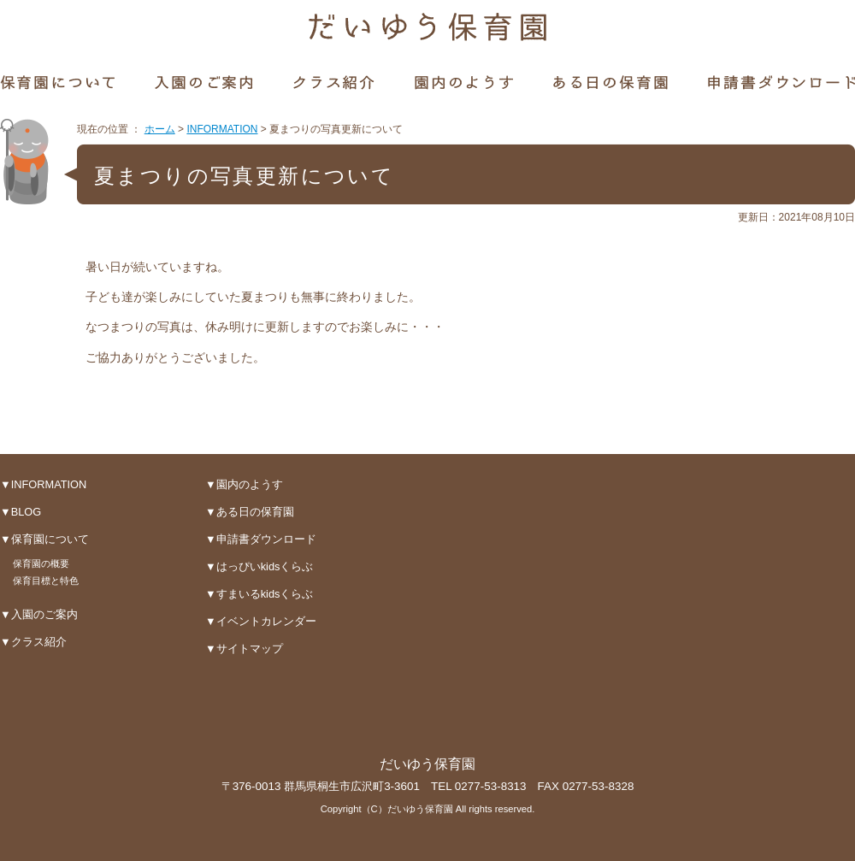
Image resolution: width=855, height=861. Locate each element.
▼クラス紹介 (33, 641)
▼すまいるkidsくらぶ (259, 593)
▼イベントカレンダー (260, 621)
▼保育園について (44, 539)
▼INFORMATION (43, 484)
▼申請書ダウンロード (260, 539)
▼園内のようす (244, 484)
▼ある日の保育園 (249, 511)
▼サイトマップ (244, 648)
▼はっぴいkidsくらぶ (259, 566)
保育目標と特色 (46, 580)
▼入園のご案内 (39, 614)
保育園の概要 (41, 563)
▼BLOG (20, 511)
